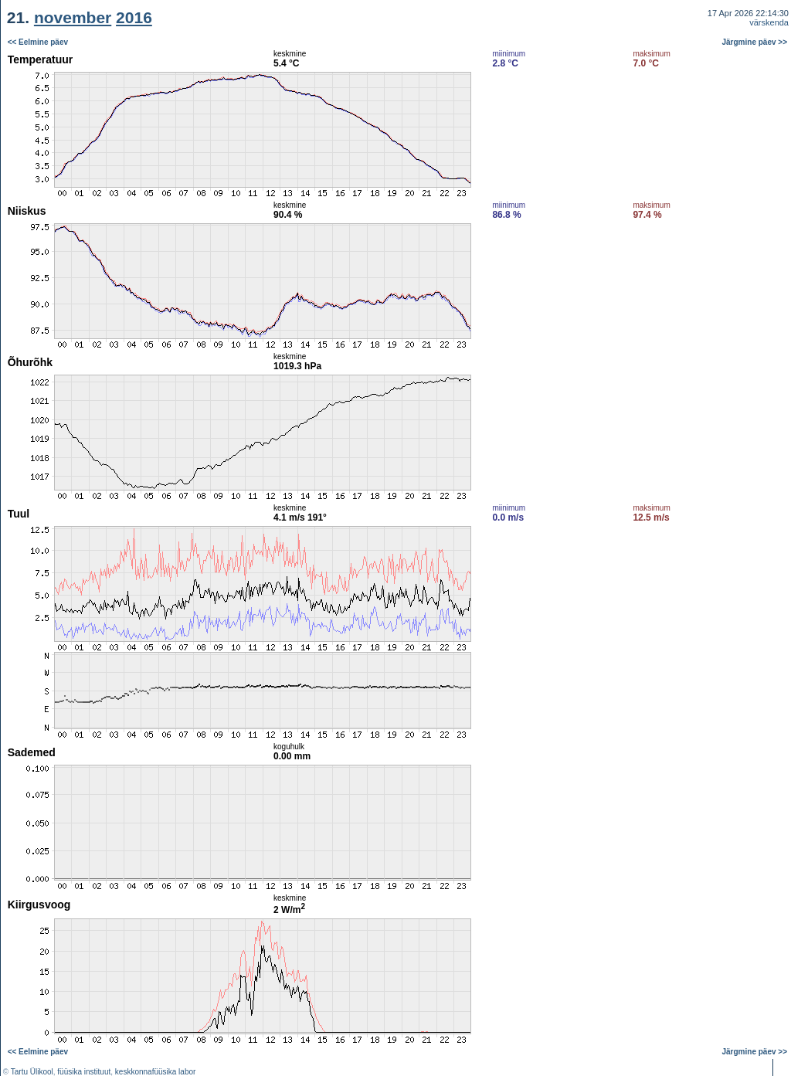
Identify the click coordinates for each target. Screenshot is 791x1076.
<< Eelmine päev (38, 42)
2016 (134, 17)
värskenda (769, 22)
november (72, 17)
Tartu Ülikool (32, 1072)
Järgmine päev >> (755, 42)
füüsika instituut (83, 1072)
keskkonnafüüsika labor (155, 1072)
